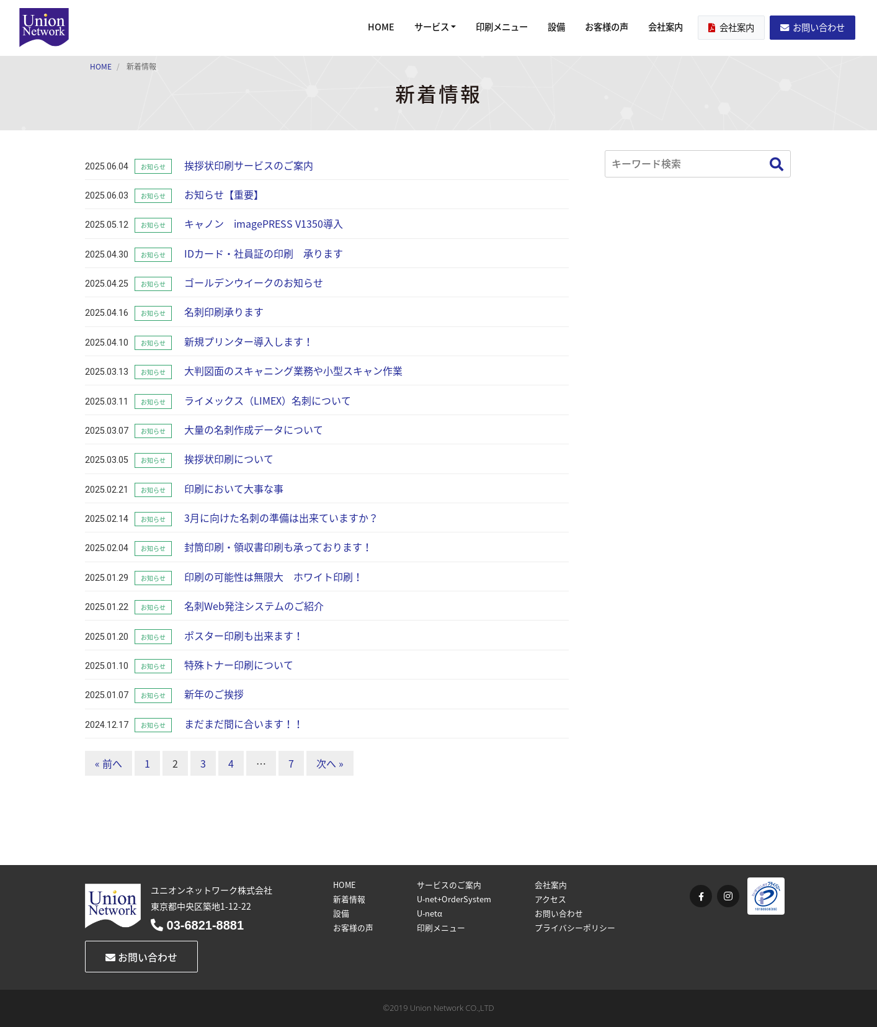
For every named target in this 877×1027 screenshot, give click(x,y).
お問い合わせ (812, 27)
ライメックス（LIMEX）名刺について (267, 400)
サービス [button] (431, 27)
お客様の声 (606, 27)
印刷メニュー (502, 27)
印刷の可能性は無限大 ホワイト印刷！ (273, 576)
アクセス (550, 899)
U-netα (429, 913)
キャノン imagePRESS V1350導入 (263, 223)
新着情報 (349, 899)
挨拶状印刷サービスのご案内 (248, 165)
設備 (556, 27)
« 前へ (108, 763)
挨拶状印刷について (229, 458)
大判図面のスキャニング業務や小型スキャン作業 (293, 370)
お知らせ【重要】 (224, 194)
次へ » (330, 763)
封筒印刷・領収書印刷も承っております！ (278, 546)
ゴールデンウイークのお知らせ (253, 282)
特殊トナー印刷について (238, 664)
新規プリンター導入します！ (248, 341)
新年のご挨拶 (214, 693)
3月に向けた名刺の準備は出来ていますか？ (281, 517)
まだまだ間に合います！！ (243, 723)
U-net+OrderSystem (454, 899)
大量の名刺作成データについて (253, 429)
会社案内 (665, 27)
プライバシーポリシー (575, 927)
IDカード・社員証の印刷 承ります (263, 253)
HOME (381, 27)
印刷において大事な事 (233, 488)
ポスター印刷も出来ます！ (243, 635)
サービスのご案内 (449, 884)
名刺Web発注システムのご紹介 (254, 605)
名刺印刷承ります (224, 311)
